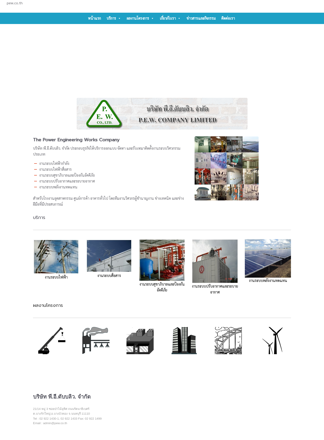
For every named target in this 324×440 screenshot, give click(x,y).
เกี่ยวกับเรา (170, 18)
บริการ (114, 18)
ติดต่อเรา (228, 18)
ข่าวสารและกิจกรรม (201, 18)
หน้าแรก (94, 18)
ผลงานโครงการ (140, 18)
